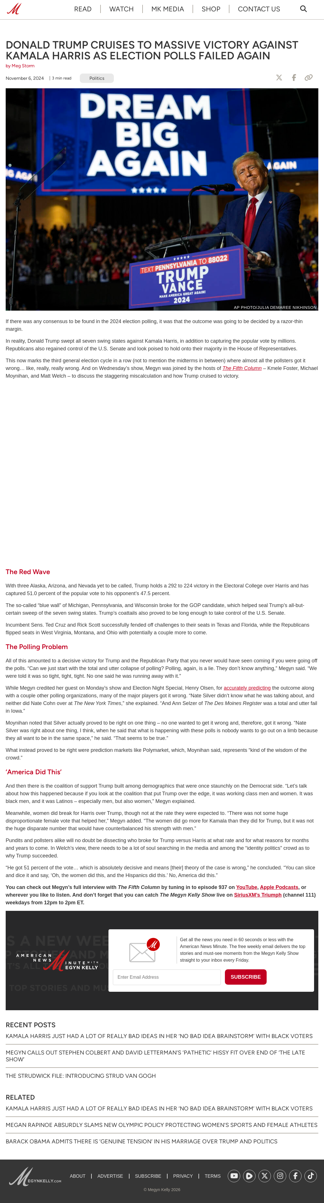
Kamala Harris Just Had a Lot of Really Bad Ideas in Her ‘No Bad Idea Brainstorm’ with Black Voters (159, 1036)
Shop (211, 9)
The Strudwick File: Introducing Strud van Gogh (81, 1075)
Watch (121, 9)
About (77, 1176)
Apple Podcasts (279, 887)
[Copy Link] (308, 78)
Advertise (110, 1176)
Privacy (183, 1176)
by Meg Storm (20, 65)
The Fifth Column (242, 368)
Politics (96, 78)
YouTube (246, 887)
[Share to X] (279, 78)
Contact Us (259, 9)
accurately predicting (247, 688)
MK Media (167, 9)
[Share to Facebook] (294, 78)
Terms (213, 1176)
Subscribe (148, 1176)
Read (83, 9)
